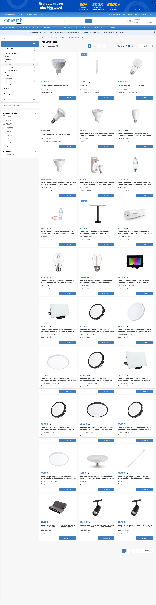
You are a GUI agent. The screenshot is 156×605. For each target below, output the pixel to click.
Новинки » (20, 51)
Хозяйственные (49, 27)
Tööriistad (20, 78)
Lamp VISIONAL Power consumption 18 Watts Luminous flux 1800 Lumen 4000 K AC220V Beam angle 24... (97, 526)
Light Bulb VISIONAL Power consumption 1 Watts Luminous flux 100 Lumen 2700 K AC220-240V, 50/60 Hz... (96, 281)
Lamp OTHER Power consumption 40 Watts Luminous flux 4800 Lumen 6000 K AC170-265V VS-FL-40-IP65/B (57, 428)
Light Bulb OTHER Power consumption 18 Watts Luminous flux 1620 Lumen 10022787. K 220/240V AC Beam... (135, 232)
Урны (20, 56)
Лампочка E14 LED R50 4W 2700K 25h (55, 134)
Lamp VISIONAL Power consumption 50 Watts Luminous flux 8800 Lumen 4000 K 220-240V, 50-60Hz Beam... (133, 477)
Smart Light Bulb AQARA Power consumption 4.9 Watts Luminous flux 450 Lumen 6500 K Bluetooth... (97, 134)
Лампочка (83, 85)
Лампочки (20, 64)
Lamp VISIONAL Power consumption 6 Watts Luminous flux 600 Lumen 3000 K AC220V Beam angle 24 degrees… (58, 526)
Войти (137, 22)
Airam (8, 120)
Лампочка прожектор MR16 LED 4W (54, 85)
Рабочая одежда (20, 73)
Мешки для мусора (20, 53)
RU (151, 14)
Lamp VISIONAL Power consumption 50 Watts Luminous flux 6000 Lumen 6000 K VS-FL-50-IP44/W (58, 477)
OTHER (9, 135)
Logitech (9, 128)
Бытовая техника (70, 27)
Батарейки (20, 59)
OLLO (8, 131)
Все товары (8, 27)
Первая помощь (20, 70)
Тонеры (112, 27)
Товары (54, 37)
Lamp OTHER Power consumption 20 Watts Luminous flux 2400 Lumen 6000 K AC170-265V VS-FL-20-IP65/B (134, 428)
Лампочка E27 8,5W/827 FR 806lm (131, 85)
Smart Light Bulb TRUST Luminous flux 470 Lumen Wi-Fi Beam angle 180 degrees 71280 (134, 183)
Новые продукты (113, 14)
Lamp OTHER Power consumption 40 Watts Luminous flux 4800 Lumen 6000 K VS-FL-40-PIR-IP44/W (58, 379)
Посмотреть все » (20, 84)
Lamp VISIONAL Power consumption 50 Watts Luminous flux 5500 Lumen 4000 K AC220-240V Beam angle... (133, 379)
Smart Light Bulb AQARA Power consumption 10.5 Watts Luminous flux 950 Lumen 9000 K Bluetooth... (97, 183)
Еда (59, 27)
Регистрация (146, 22)
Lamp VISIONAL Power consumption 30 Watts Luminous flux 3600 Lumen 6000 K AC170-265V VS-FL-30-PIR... (95, 379)
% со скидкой (20, 48)
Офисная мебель (100, 27)
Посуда (21, 99)
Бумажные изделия (21, 105)
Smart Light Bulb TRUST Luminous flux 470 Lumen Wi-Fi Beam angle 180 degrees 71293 (57, 232)
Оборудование (85, 27)
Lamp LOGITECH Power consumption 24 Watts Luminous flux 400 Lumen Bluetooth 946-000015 (96, 232)
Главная (45, 37)
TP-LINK (9, 143)
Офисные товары (24, 27)
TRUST (8, 146)
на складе (10, 155)
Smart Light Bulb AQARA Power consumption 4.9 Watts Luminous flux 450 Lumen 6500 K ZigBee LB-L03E (58, 183)
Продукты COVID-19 (20, 81)
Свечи (20, 62)
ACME (8, 116)
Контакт (144, 14)
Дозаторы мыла (20, 67)
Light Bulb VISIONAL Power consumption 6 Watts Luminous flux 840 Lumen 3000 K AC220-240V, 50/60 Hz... (57, 281)
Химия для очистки (21, 93)
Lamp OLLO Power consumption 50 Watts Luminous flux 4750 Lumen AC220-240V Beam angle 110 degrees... (134, 281)
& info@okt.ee (22, 14)
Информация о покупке (130, 14)
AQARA (9, 124)
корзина (67, 98)
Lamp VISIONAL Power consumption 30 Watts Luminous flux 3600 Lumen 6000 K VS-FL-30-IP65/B (97, 330)
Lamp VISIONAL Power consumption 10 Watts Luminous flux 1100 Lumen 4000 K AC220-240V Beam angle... (58, 330)
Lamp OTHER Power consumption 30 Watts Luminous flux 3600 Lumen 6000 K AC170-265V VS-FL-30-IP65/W (134, 330)
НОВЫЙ (84, 54)
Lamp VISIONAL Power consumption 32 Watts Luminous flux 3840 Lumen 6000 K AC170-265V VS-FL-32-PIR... (97, 428)
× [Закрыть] (153, 2)
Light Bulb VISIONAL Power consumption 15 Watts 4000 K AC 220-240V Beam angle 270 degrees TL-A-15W (96, 477)
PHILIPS (9, 139)
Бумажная (37, 27)
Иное (20, 75)
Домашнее (21, 43)
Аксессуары (21, 88)
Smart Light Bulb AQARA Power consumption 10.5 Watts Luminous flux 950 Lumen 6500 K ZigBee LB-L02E (135, 134)
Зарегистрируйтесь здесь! (113, 32)
